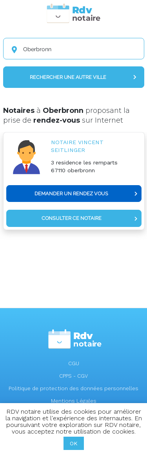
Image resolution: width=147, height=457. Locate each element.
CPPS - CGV (73, 376)
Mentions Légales (73, 401)
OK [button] (74, 443)
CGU (73, 363)
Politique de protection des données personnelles (73, 388)
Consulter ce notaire (90, 218)
